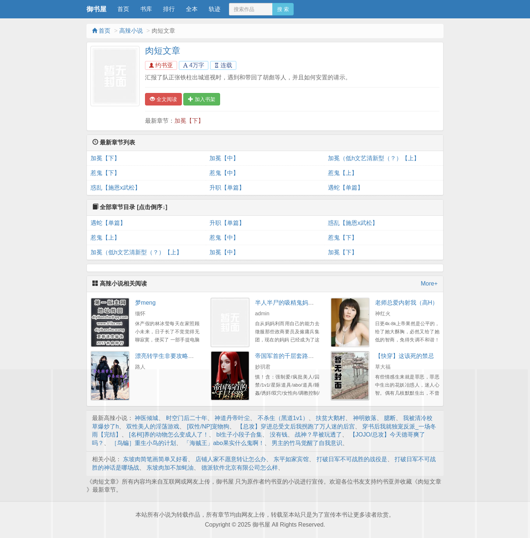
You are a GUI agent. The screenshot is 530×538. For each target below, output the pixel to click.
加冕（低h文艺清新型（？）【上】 (374, 158)
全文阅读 (163, 99)
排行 (169, 9)
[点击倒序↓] (152, 207)
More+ (429, 283)
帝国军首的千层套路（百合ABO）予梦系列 (311, 356)
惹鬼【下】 (105, 173)
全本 (192, 9)
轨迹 (214, 9)
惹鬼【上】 (342, 173)
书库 (146, 9)
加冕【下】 (189, 121)
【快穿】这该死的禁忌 (404, 356)
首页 (123, 9)
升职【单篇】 (227, 187)
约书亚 (161, 65)
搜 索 (283, 9)
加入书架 (201, 99)
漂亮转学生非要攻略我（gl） (172, 356)
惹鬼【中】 (224, 173)
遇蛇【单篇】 (345, 187)
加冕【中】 (224, 158)
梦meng (145, 303)
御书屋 (96, 9)
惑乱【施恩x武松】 (116, 187)
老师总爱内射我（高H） (406, 303)
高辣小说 (131, 31)
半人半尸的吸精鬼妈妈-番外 (291, 303)
